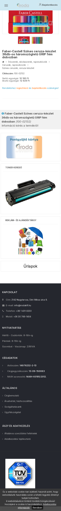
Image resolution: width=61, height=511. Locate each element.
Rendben (37, 507)
